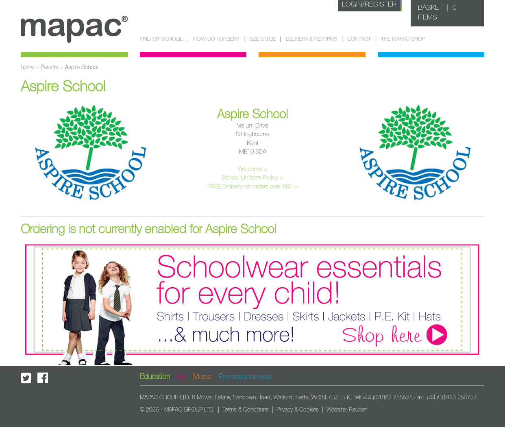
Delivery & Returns (311, 39)
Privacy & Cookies (297, 410)
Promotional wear (245, 377)
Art (181, 377)
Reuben (358, 410)
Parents (50, 67)
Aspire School (81, 67)
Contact (359, 39)
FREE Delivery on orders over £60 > (252, 187)
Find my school (161, 39)
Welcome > (253, 169)
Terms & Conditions (245, 410)
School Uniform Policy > (252, 178)
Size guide (262, 39)
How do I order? (216, 39)
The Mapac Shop (403, 39)
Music (202, 377)
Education (155, 377)
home (27, 67)
